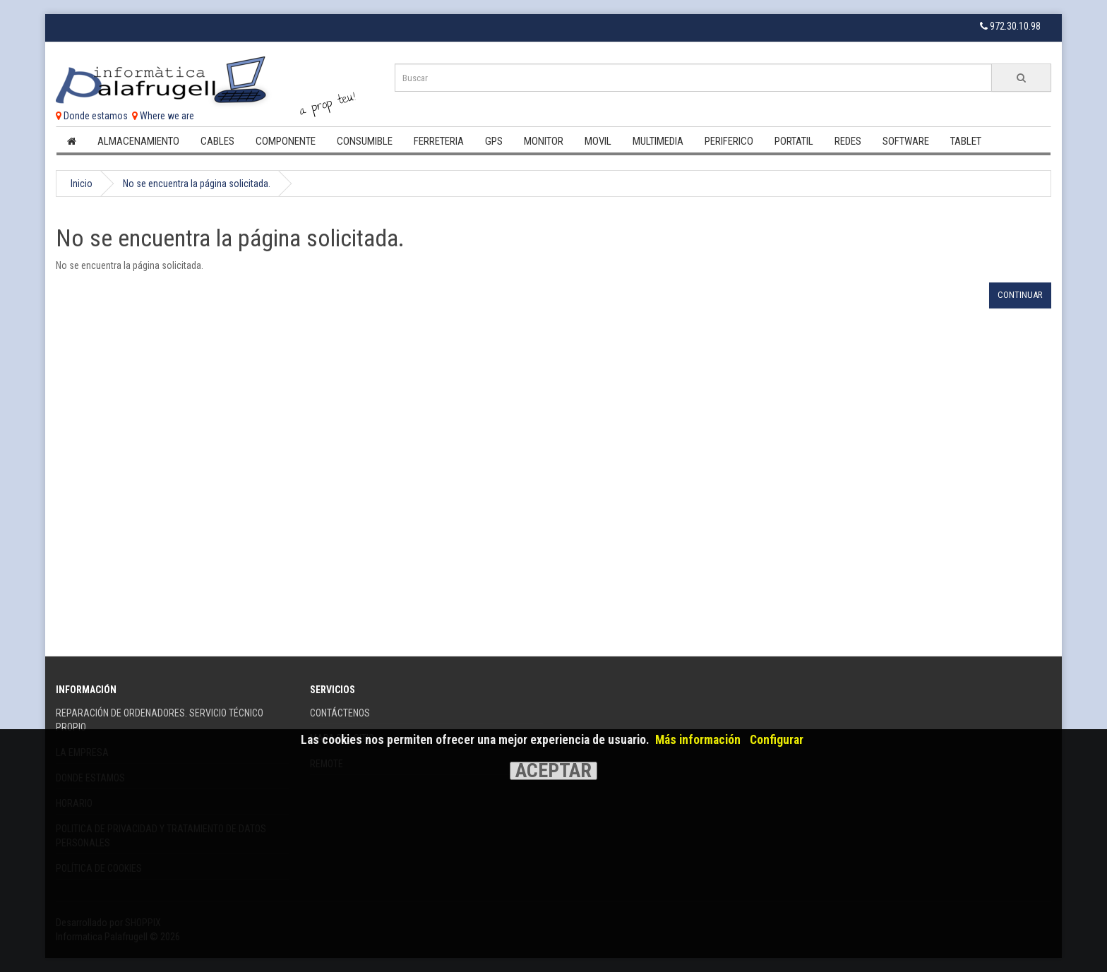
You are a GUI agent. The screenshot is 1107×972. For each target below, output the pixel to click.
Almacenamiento (138, 141)
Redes (847, 141)
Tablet (965, 141)
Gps (494, 141)
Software (905, 141)
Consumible (365, 141)
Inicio (81, 183)
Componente (286, 141)
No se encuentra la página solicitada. (196, 183)
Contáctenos (340, 713)
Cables (217, 141)
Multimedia (658, 141)
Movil (598, 141)
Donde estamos (92, 115)
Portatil (793, 141)
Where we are (163, 115)
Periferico (729, 141)
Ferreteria (439, 141)
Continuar (1020, 294)
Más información (698, 740)
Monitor (543, 141)
